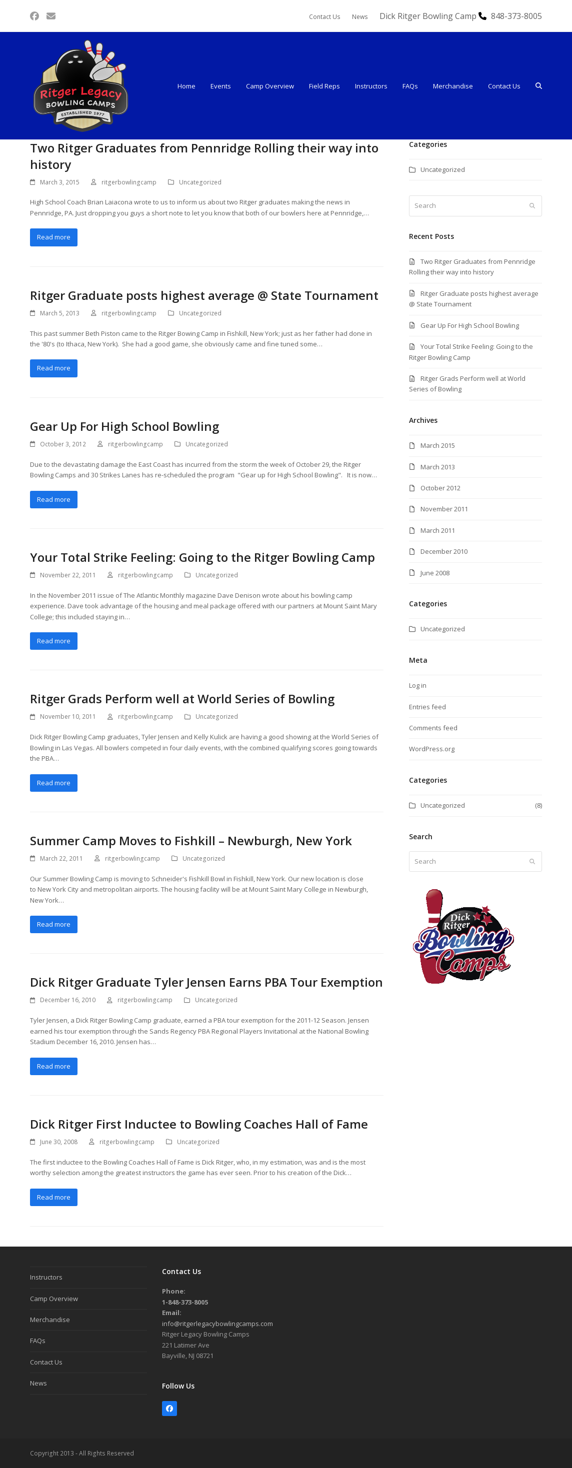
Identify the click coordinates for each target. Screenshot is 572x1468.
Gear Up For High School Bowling (124, 426)
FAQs (38, 1340)
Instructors (46, 1277)
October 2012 (440, 487)
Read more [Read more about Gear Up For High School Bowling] (53, 499)
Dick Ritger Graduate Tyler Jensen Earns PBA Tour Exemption (206, 982)
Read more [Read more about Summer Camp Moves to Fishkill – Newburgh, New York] (53, 924)
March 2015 (437, 445)
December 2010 (444, 551)
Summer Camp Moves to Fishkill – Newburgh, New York (191, 840)
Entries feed (427, 706)
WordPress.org (431, 748)
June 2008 (435, 572)
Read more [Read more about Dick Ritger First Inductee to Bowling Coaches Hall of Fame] (53, 1197)
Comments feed (433, 727)
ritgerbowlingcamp (129, 182)
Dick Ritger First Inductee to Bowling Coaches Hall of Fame (199, 1124)
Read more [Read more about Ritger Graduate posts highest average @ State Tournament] (53, 367)
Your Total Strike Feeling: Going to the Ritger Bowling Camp (202, 557)
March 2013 (437, 466)
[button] (539, 85)
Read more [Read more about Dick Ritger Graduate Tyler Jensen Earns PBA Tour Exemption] (53, 1066)
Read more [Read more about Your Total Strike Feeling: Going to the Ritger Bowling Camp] (53, 640)
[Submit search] (532, 206)
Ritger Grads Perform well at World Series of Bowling (182, 698)
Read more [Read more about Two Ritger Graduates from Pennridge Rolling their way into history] (53, 236)
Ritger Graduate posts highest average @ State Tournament (204, 295)
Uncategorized (200, 182)
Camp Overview (54, 1298)
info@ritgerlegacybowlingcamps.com (217, 1323)
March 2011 (437, 530)
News (38, 1383)
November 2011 (444, 508)
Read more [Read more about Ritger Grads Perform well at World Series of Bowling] (53, 782)
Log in (417, 685)
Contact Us (46, 1362)
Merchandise (50, 1319)
